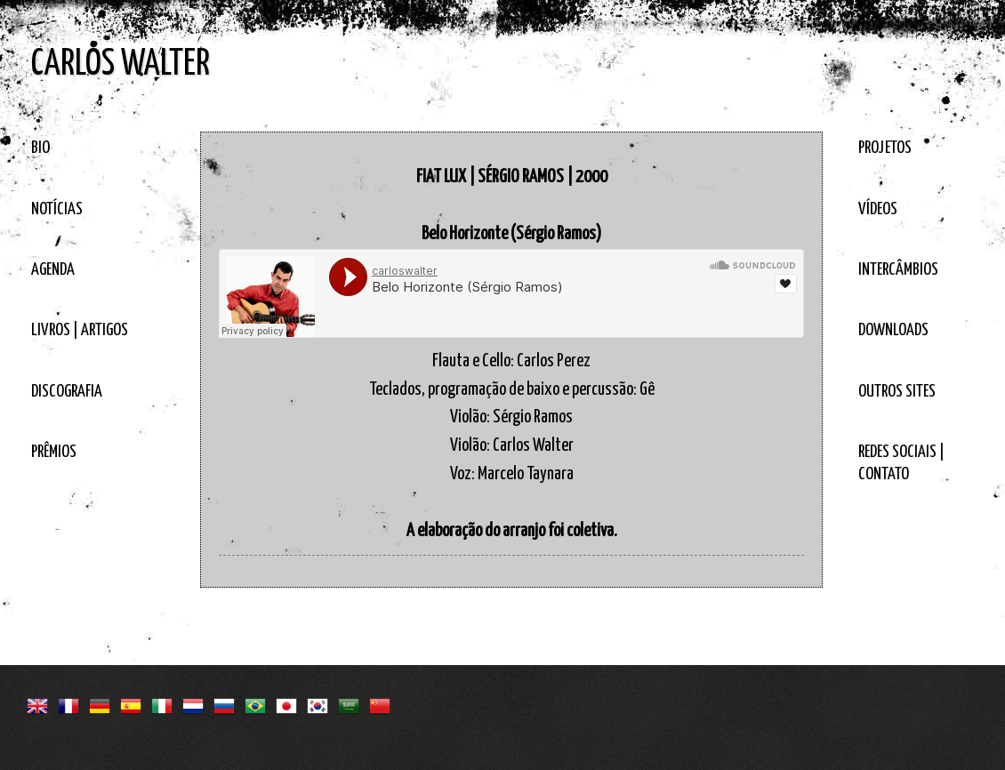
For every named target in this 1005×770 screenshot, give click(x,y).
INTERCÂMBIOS (898, 269)
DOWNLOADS (893, 330)
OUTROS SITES (897, 391)
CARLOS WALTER (120, 64)
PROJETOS (885, 148)
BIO (40, 148)
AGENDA (53, 269)
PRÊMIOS (53, 452)
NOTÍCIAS (57, 209)
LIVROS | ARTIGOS (79, 330)
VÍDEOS (877, 209)
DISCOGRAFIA (66, 391)
